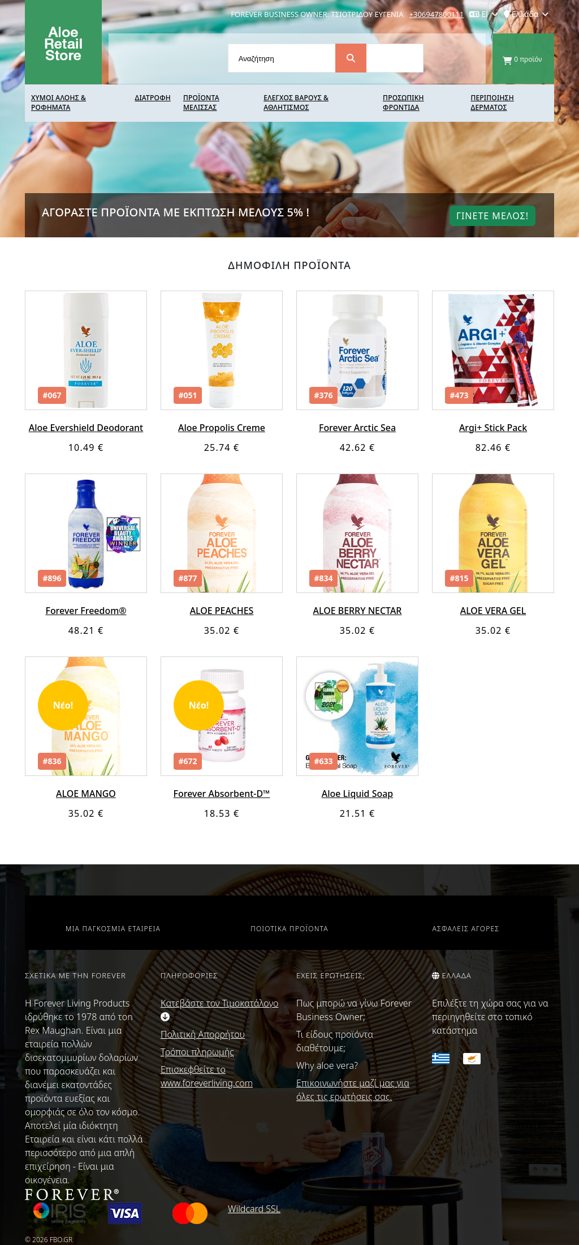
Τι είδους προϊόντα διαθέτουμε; (334, 1041)
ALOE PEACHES (222, 610)
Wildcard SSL (254, 1209)
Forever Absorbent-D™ (221, 793)
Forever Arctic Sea (357, 427)
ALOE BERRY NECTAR (357, 610)
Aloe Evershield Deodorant (85, 427)
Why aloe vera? (327, 1065)
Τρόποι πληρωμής (197, 1052)
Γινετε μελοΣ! (492, 216)
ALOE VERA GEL (493, 610)
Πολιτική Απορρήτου (203, 1034)
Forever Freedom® (86, 610)
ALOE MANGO (86, 793)
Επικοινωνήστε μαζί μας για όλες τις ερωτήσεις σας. (352, 1090)
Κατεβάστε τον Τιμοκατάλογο (219, 1009)
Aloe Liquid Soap (358, 793)
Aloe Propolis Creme (221, 427)
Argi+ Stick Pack (493, 427)
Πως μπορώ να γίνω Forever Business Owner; (354, 1010)
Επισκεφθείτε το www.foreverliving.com (207, 1076)
